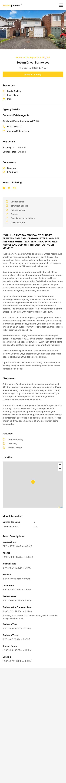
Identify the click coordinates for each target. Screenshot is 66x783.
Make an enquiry (33, 74)
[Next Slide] (63, 30)
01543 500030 (14, 126)
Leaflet (61, 507)
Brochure (11, 168)
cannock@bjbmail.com (18, 131)
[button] (33, 29)
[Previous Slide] (3, 30)
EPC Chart (12, 172)
